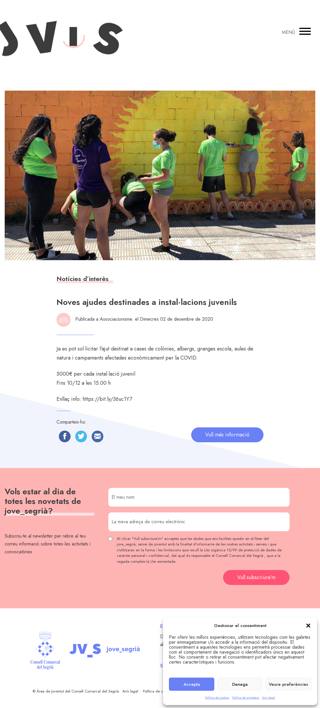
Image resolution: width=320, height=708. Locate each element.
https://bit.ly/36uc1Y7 (107, 399)
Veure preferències (288, 684)
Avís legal (268, 697)
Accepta (192, 684)
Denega (240, 684)
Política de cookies (217, 697)
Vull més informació (227, 434)
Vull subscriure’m (256, 577)
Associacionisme (116, 319)
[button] (308, 625)
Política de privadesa (245, 697)
